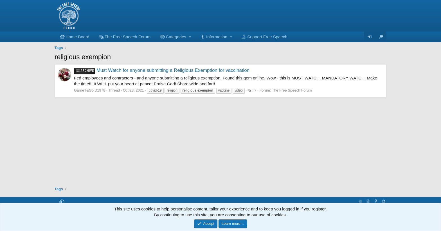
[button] (175, 37)
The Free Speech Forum (127, 36)
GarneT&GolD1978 (89, 90)
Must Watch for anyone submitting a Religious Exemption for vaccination (161, 70)
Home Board (77, 36)
